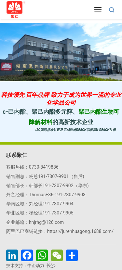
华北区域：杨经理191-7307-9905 (40, 212)
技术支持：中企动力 (25, 265)
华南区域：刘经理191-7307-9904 (40, 203)
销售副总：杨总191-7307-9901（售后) (45, 176)
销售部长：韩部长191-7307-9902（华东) (47, 185)
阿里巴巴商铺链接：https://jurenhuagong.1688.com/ (60, 231)
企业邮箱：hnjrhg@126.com (35, 222)
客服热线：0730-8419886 (32, 167)
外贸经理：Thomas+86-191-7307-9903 (46, 194)
